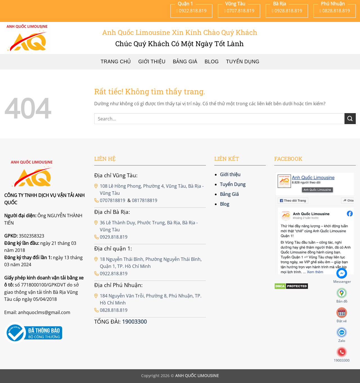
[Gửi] (350, 118)
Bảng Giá (185, 61)
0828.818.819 (113, 310)
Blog (212, 61)
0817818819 (144, 200)
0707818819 (112, 200)
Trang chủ (116, 61)
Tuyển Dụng (242, 61)
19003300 (134, 321)
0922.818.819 (113, 273)
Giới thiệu (152, 61)
